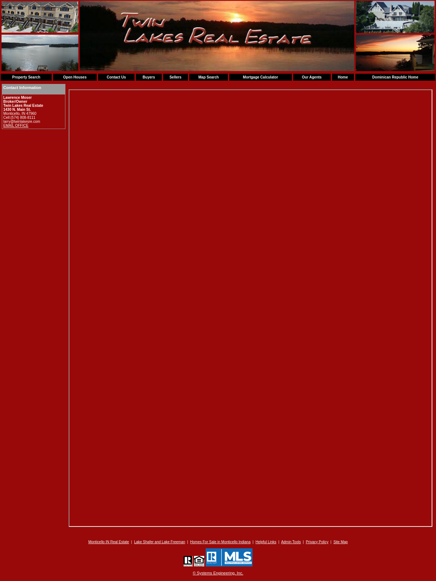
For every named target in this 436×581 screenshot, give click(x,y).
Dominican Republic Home (395, 77)
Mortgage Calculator (260, 77)
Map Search (208, 77)
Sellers (175, 77)
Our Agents (312, 77)
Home (343, 77)
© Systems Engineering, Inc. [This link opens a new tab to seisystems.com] (218, 573)
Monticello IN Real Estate (108, 542)
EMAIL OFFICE (15, 126)
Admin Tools (291, 542)
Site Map (341, 542)
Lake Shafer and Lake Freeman (159, 542)
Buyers (149, 77)
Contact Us (116, 77)
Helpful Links (265, 542)
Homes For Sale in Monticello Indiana (220, 542)
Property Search (26, 77)
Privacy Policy (317, 542)
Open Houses (74, 77)
